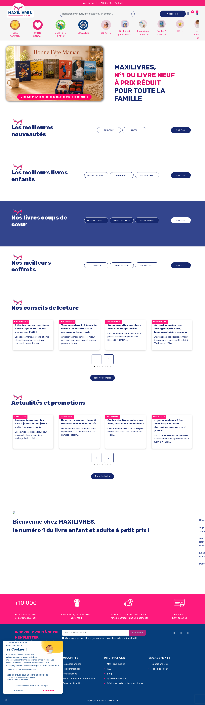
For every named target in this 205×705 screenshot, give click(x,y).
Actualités (20, 417)
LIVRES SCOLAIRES (147, 175)
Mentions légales (116, 664)
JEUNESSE (109, 130)
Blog (109, 673)
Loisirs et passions (96, 220)
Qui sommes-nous (116, 678)
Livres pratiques (147, 220)
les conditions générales (89, 638)
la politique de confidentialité (121, 638)
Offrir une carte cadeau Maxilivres (125, 683)
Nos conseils (21, 322)
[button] (197, 14)
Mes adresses (70, 673)
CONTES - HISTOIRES (96, 175)
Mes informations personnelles (79, 678)
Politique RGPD (160, 668)
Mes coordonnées (72, 664)
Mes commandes (71, 668)
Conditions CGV (160, 664)
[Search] (131, 14)
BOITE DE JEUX (121, 265)
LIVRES (134, 130)
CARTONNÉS (121, 175)
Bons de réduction (72, 683)
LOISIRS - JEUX (147, 265)
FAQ (109, 668)
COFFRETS (96, 265)
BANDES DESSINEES (121, 220)
